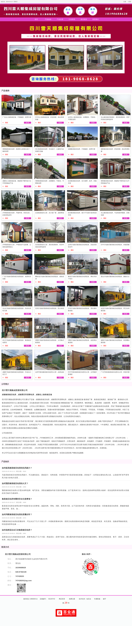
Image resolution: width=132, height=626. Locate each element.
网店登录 (62, 599)
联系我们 (95, 19)
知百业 (3, 1)
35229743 (51, 599)
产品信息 (48, 19)
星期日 (16, 1)
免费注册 (72, 599)
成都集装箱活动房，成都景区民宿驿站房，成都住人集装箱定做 (27, 395)
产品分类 (60, 19)
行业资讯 (72, 19)
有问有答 (84, 19)
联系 (27, 122)
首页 (36, 19)
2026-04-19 (9, 1)
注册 (124, 1)
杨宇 (104, 599)
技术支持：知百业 (85, 599)
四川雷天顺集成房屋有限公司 (15, 390)
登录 (129, 1)
